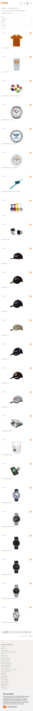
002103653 (4, 80)
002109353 (4, 607)
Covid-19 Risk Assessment (6, 663)
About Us (3, 648)
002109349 (4, 559)
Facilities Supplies (5, 684)
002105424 (4, 391)
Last (30, 632)
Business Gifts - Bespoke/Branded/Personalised (13, 10)
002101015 (3, 32)
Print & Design (4, 679)
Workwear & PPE (5, 682)
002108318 (4, 439)
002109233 (4, 511)
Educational (3, 686)
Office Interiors (4, 677)
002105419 (4, 296)
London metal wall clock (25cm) (9, 143)
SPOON (3, 215)
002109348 (4, 535)
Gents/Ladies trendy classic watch (10, 598)
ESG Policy (3, 653)
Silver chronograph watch (8, 526)
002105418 (4, 272)
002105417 (4, 248)
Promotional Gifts (5, 681)
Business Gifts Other (7, 13)
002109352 (4, 583)
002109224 (4, 487)
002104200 (4, 104)
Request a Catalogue (5, 658)
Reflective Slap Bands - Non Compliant (11, 191)
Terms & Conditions (5, 668)
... (22, 632)
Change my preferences (12, 706)
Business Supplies (5, 676)
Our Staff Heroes (4, 657)
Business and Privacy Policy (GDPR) (9, 670)
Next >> (26, 632)
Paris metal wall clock (7, 119)
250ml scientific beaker (7, 454)
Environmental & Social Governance (9, 652)
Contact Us (3, 646)
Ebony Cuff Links (6, 239)
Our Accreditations (5, 650)
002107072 (4, 415)
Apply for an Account (5, 660)
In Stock (3, 28)
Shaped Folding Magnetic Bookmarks (11, 95)
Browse (4, 8)
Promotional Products (13, 8)
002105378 (4, 224)
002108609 (4, 463)
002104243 (4, 128)
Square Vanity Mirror (7, 430)
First (3, 632)
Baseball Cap (5, 263)
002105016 (4, 176)
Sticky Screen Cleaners (7, 478)
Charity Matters (4, 655)
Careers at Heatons (5, 662)
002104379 (4, 152)
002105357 (4, 200)
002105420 (4, 320)
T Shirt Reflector (6, 47)
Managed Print (4, 688)
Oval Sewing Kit (5, 71)
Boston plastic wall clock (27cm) (10, 167)
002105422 (4, 344)
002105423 (4, 367)
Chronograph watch (7, 502)
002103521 (4, 56)
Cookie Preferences (5, 671)
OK (4, 706)
